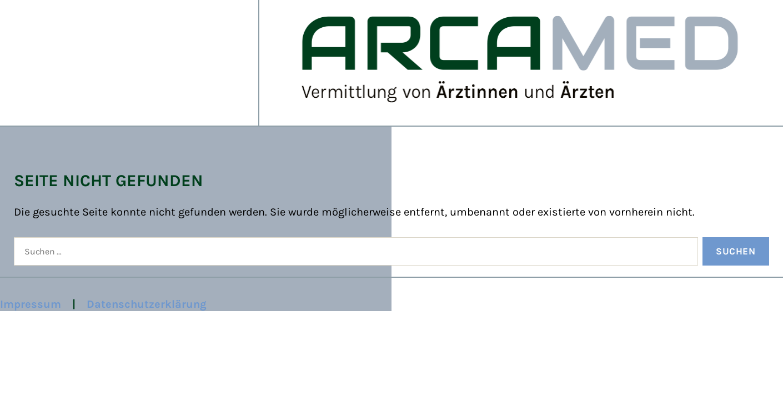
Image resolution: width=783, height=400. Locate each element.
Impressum (30, 304)
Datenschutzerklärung (147, 304)
